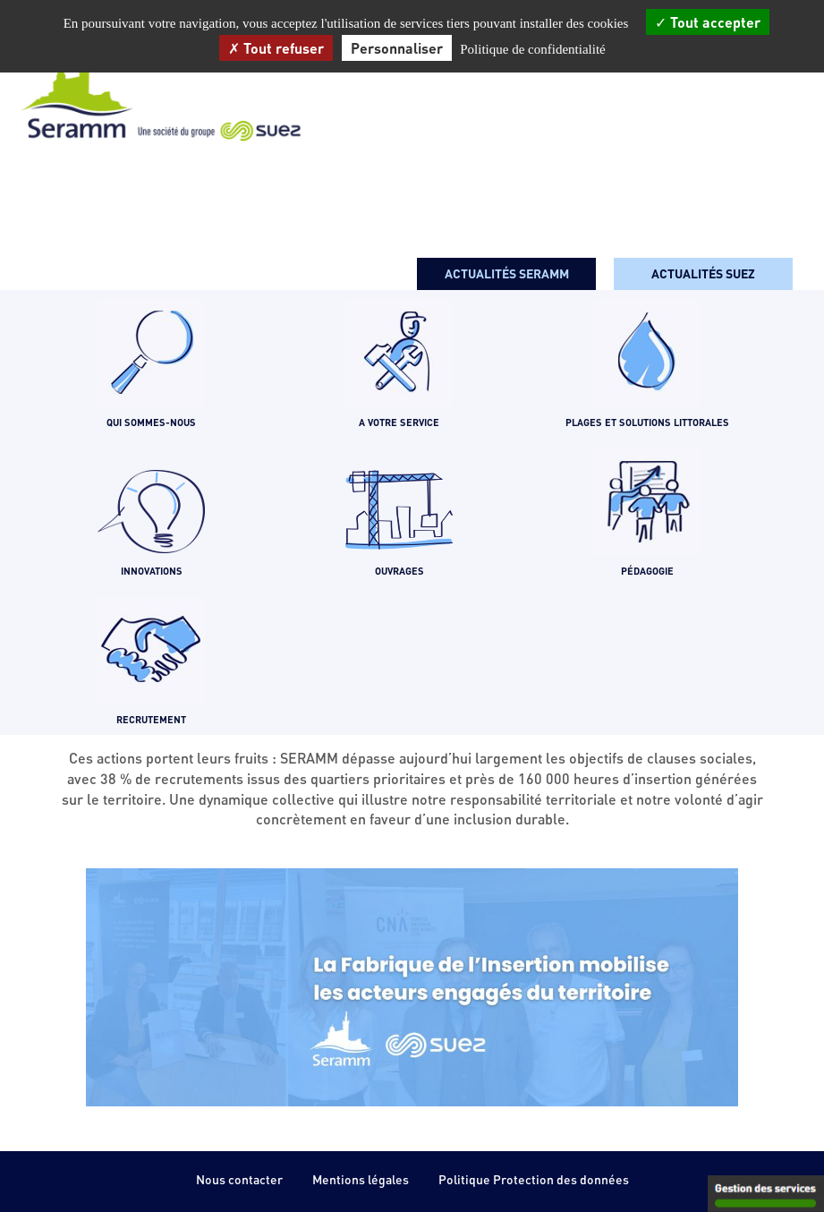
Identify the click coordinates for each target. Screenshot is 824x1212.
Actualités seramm (507, 273)
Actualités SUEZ (703, 273)
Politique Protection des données (533, 1179)
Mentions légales (360, 1179)
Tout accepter (707, 21)
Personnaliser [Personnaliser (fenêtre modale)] (397, 47)
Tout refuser (276, 47)
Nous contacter (239, 1179)
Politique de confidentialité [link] (532, 49)
